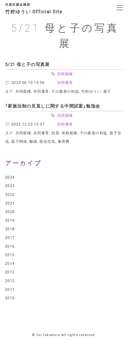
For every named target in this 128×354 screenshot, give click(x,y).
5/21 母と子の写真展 (27, 64)
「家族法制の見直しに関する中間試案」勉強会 (52, 106)
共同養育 (65, 82)
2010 (10, 297)
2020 (10, 211)
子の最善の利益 (65, 91)
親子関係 (19, 141)
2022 (10, 194)
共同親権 (65, 73)
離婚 (33, 141)
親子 (107, 91)
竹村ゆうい (91, 91)
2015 (10, 254)
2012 (10, 280)
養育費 (64, 141)
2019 (10, 220)
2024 (10, 177)
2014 (10, 263)
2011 (10, 289)
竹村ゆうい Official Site (37, 9)
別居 (55, 132)
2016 (10, 246)
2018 (10, 228)
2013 (10, 271)
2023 (10, 185)
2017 (10, 237)
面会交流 (47, 141)
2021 (10, 203)
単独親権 (69, 132)
